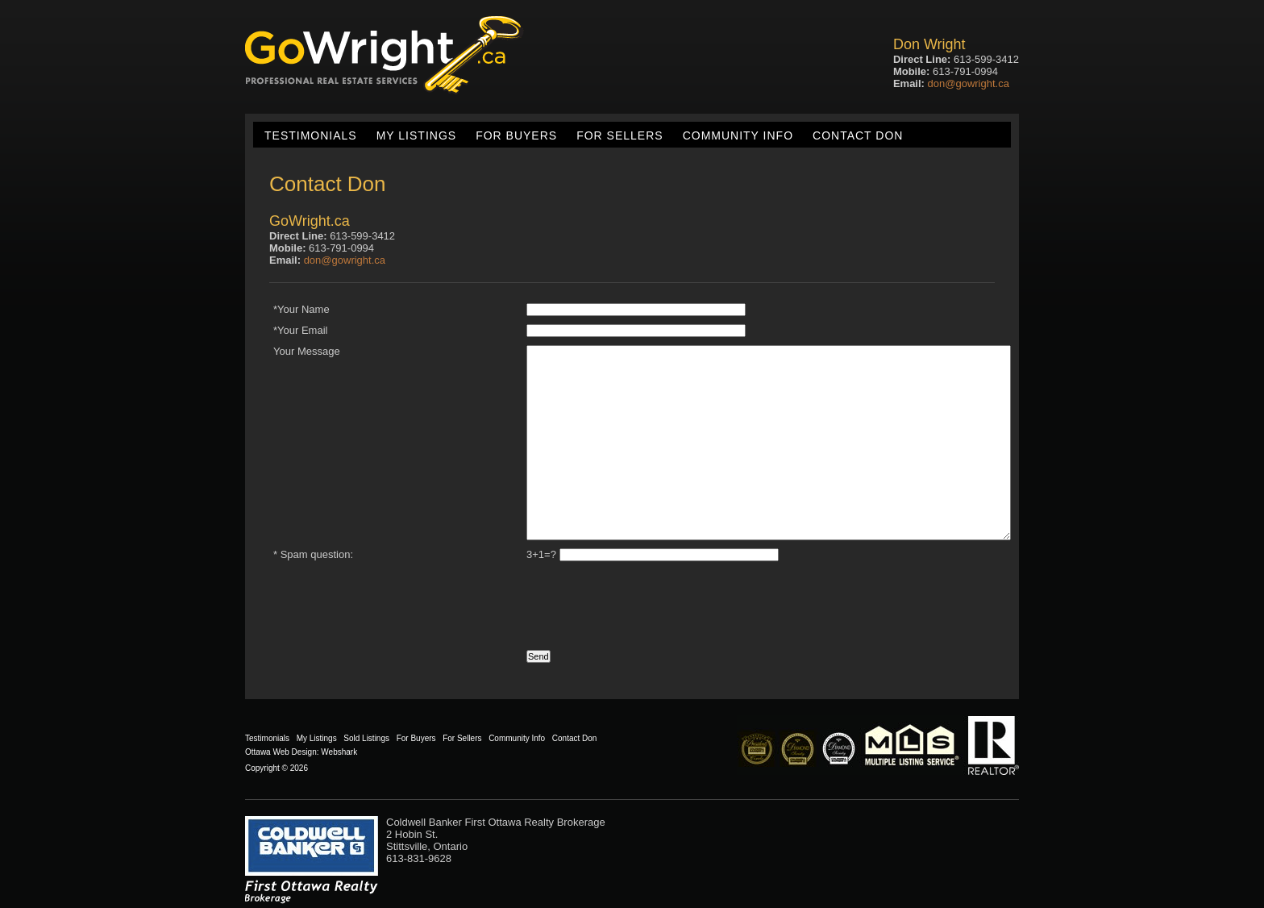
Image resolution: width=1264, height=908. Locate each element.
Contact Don (858, 135)
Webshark (339, 752)
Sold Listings (366, 738)
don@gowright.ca (968, 83)
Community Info (738, 135)
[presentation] (395, 600)
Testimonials (310, 135)
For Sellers (619, 135)
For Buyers (516, 135)
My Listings (416, 135)
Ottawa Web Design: (282, 752)
